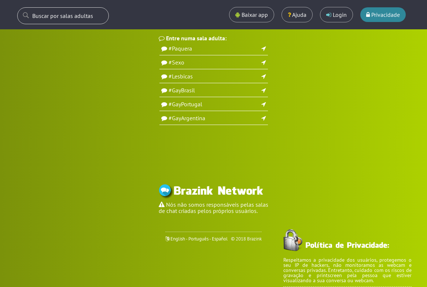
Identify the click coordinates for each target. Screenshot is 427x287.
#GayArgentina (187, 118)
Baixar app (251, 14)
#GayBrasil (182, 90)
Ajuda (297, 14)
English (177, 239)
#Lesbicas (181, 76)
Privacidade (383, 14)
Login (336, 14)
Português (198, 239)
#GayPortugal (185, 104)
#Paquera (180, 48)
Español (220, 239)
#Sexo (176, 62)
